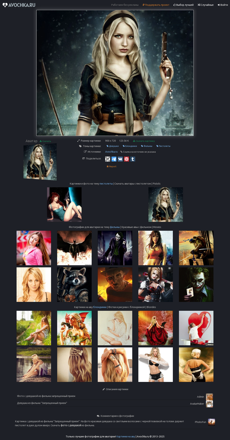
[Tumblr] (132, 158)
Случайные (206, 4)
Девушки (113, 146)
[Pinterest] (126, 158)
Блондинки (130, 146)
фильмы (115, 227)
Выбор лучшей (184, 4)
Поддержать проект (156, 4)
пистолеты (106, 183)
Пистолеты (163, 146)
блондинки (99, 307)
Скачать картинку (144, 141)
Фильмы (146, 146)
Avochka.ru (111, 151)
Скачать (45, 141)
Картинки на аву (125, 436)
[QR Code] (107, 158)
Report (111, 166)
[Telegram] (114, 158)
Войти (223, 4)
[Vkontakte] (120, 158)
